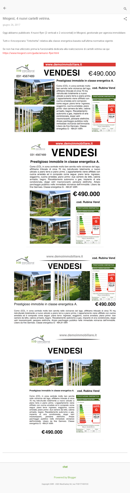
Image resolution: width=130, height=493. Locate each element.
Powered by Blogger (65, 477)
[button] (125, 19)
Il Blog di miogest (26, 8)
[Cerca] (125, 9)
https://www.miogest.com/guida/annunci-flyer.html (31, 53)
